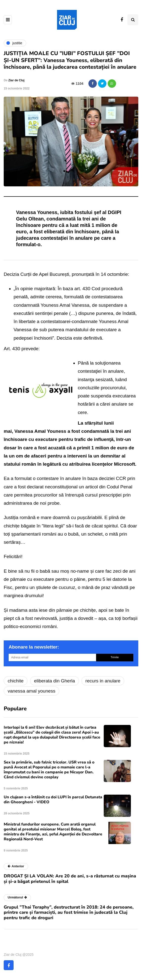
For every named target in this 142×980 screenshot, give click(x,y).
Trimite (115, 657)
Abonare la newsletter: (34, 647)
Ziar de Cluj (16, 80)
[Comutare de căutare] (132, 19)
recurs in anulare (103, 680)
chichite (15, 680)
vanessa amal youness (31, 691)
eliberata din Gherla (54, 680)
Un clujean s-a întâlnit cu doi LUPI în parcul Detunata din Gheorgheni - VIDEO (53, 799)
